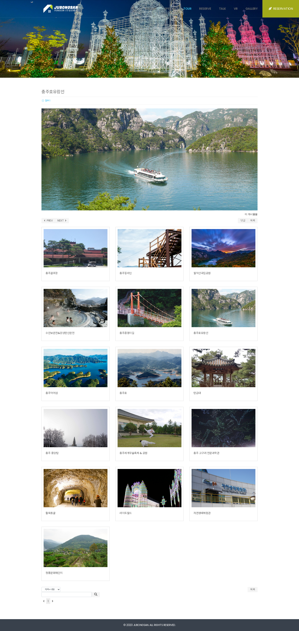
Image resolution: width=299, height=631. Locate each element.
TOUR (187, 9)
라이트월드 (126, 513)
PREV (48, 220)
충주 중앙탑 (52, 453)
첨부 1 (45, 100)
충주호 (123, 393)
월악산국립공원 (202, 273)
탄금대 (197, 393)
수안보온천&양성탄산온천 (60, 333)
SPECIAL (170, 9)
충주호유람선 (200, 333)
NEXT (61, 220)
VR (236, 9)
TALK (222, 9)
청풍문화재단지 (54, 573)
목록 (252, 220)
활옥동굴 (50, 513)
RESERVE (205, 9)
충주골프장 (52, 273)
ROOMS (151, 9)
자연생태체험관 (202, 513)
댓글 (242, 220)
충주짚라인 (126, 273)
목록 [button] (252, 589)
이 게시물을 (251, 214)
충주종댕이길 (127, 333)
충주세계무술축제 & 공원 (133, 453)
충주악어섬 (52, 393)
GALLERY (251, 9)
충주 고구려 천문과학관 (206, 453)
